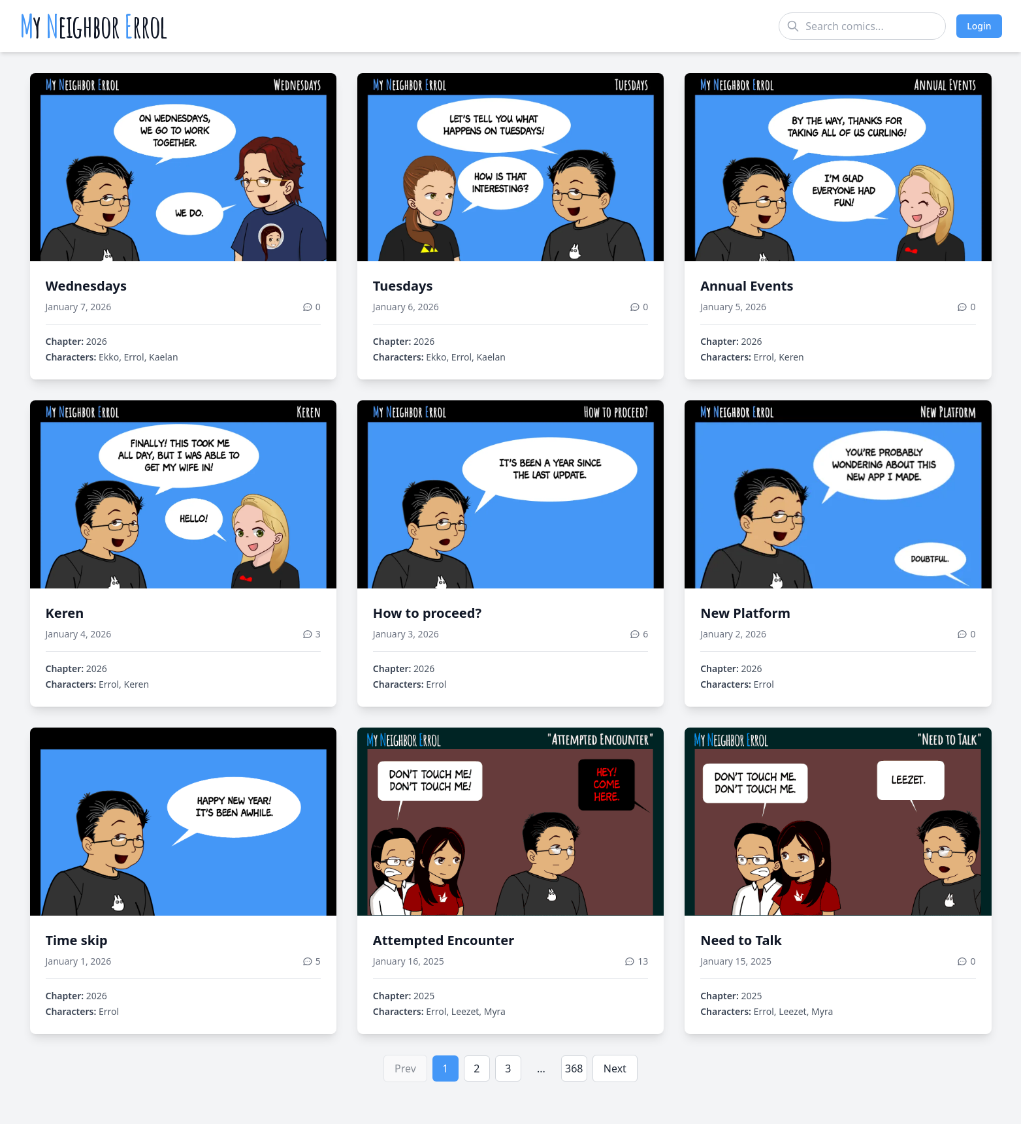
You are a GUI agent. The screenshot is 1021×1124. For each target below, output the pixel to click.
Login (979, 26)
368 (574, 1068)
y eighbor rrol (94, 26)
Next (615, 1068)
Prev (405, 1068)
